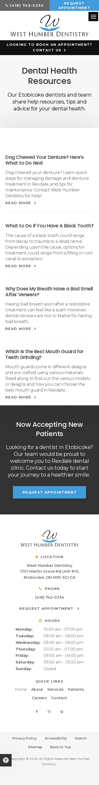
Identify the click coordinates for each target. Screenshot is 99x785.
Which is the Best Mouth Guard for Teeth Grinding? (44, 354)
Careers (39, 698)
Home (21, 689)
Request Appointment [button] (74, 5)
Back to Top (60, 747)
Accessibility (56, 738)
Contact (59, 698)
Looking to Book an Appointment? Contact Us (49, 47)
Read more (18, 203)
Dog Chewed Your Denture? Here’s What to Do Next (44, 160)
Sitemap (35, 747)
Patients (76, 689)
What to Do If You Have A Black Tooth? (49, 225)
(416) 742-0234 (27, 5)
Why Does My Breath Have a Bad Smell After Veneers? (49, 291)
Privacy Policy (24, 738)
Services (55, 689)
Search (81, 738)
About (37, 689)
